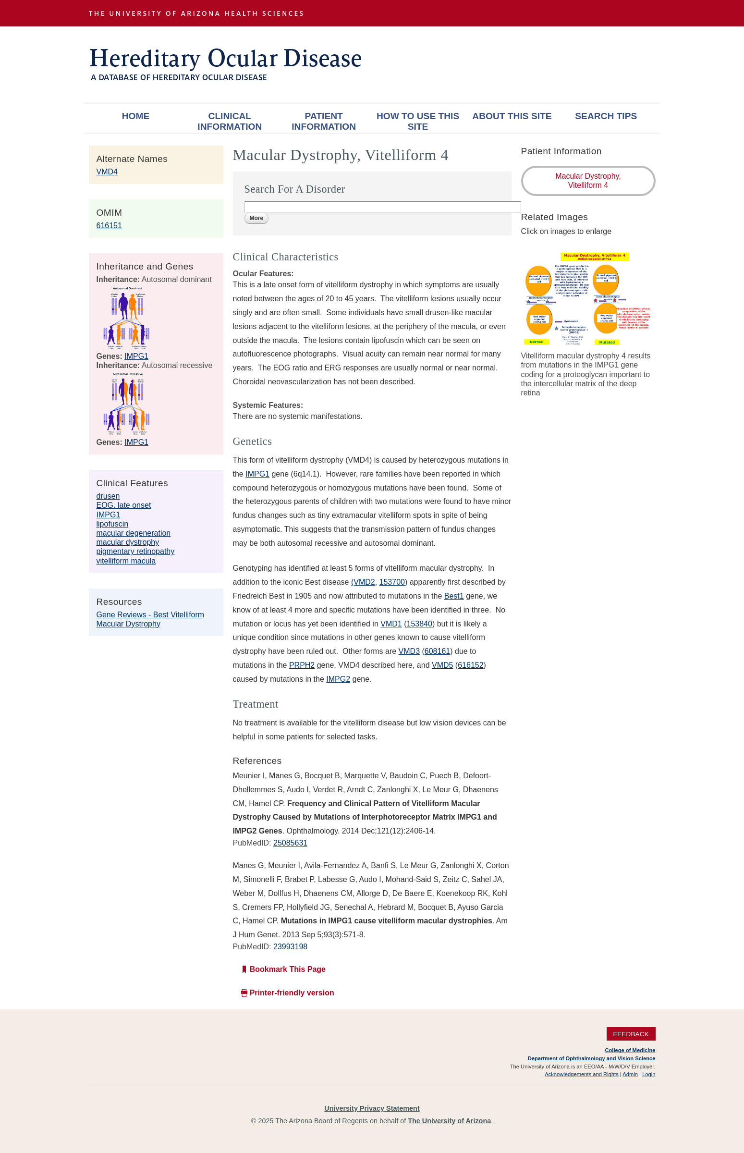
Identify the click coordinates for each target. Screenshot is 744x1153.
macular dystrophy (128, 542)
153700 (392, 582)
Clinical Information (229, 121)
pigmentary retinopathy (136, 551)
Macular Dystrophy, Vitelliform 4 (588, 180)
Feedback (631, 1033)
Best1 (454, 596)
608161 (437, 651)
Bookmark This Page (288, 969)
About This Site (511, 116)
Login (648, 1074)
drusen (108, 496)
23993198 (290, 947)
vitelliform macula (126, 561)
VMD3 (409, 651)
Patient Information (324, 121)
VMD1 (391, 624)
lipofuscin (113, 524)
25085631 (290, 843)
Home (136, 116)
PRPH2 (302, 665)
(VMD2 (363, 582)
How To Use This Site (418, 121)
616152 (470, 665)
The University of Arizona (449, 1121)
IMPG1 (136, 356)
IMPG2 (338, 679)
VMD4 (107, 172)
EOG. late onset (124, 505)
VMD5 (442, 665)
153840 (419, 624)
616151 (109, 225)
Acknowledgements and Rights (582, 1074)
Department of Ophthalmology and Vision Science (592, 1058)
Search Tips (606, 116)
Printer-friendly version (292, 993)
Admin (630, 1074)
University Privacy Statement (371, 1108)
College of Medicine (630, 1050)
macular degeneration (134, 533)
